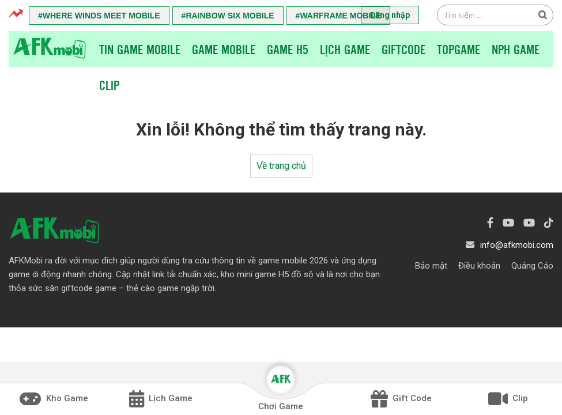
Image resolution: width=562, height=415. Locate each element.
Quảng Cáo (532, 266)
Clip (109, 84)
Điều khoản (479, 266)
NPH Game (516, 49)
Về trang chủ (281, 165)
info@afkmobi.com (516, 245)
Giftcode (403, 49)
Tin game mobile (139, 49)
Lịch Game (345, 49)
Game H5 (287, 49)
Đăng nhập (390, 15)
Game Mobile (223, 49)
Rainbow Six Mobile (230, 15)
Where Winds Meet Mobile (101, 15)
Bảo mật (431, 266)
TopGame (458, 49)
